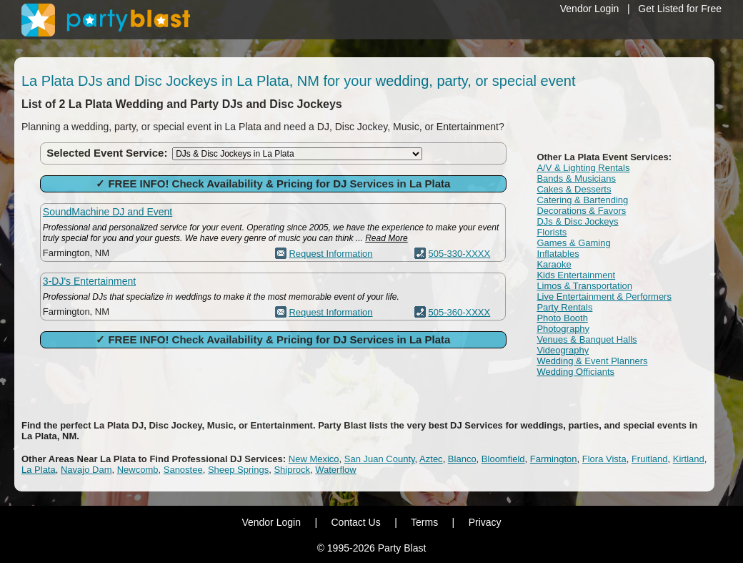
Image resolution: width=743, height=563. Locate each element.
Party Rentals (564, 307)
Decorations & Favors (581, 210)
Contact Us (355, 522)
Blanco (462, 459)
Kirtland (688, 459)
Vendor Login (589, 8)
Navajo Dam (86, 469)
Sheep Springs (238, 469)
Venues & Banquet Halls (587, 339)
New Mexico (314, 459)
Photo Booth (562, 318)
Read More (386, 238)
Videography (563, 350)
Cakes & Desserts (574, 189)
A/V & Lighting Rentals (583, 167)
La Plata (38, 469)
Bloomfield (503, 459)
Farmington (553, 459)
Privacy (485, 522)
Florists (552, 232)
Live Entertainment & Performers (604, 296)
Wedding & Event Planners (592, 361)
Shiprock (292, 469)
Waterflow (335, 469)
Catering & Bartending (582, 200)
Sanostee (183, 469)
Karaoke (554, 264)
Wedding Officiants (575, 371)
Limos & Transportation (584, 285)
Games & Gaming (573, 243)
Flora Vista (604, 459)
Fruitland (650, 459)
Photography (563, 328)
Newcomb (138, 469)
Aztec (431, 459)
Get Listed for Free (680, 8)
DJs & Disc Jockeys (577, 221)
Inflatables (558, 253)
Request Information (330, 253)
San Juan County (379, 459)
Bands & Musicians (576, 178)
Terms (424, 522)
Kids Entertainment (576, 275)
